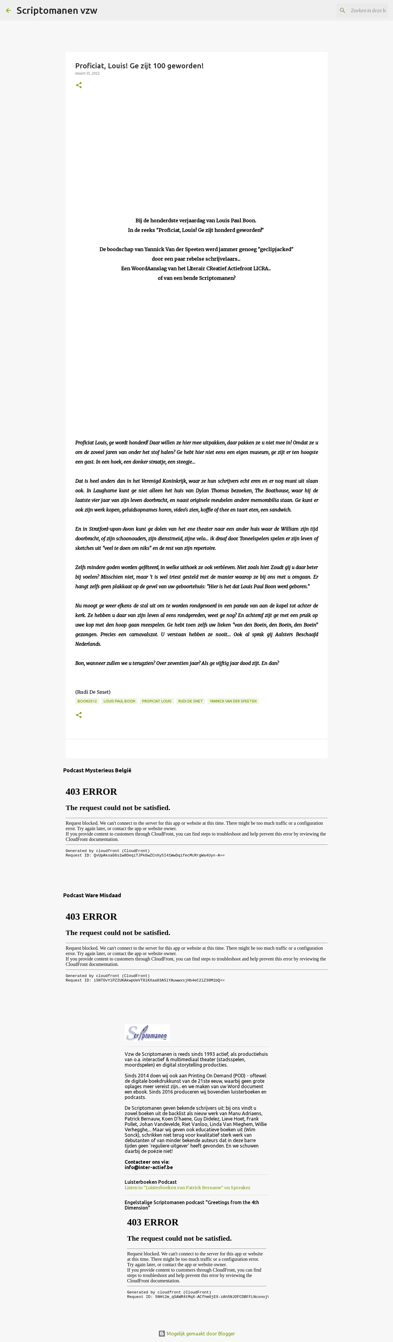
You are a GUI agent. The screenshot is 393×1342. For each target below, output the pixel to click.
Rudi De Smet (190, 701)
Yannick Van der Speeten (233, 701)
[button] (78, 86)
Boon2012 (87, 701)
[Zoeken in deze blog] (356, 10)
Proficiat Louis (156, 701)
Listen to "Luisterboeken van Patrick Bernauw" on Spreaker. (188, 1187)
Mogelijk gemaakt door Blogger (196, 1333)
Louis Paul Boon (119, 701)
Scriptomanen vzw (57, 10)
